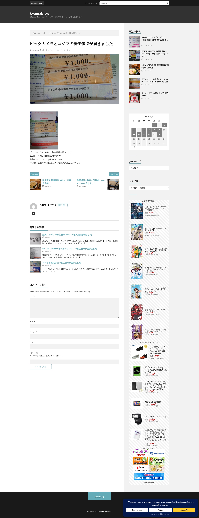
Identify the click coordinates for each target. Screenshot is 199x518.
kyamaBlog (39, 13)
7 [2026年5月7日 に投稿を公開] (149, 130)
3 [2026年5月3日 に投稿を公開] (164, 125)
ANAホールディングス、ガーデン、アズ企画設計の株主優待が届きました (115, 3)
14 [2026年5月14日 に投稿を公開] (149, 134)
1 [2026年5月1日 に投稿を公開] (154, 125)
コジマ (50, 50)
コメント (33, 296)
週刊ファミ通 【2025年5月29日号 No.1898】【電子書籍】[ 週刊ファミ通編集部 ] (156, 249)
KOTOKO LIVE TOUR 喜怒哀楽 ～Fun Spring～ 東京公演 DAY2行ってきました (155, 53)
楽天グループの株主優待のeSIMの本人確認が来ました (67, 234)
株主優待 (67, 50)
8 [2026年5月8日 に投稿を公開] (154, 130)
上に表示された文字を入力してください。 (46, 355)
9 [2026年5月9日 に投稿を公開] (159, 130)
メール (33, 332)
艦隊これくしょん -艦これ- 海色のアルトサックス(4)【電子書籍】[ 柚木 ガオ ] (155, 289)
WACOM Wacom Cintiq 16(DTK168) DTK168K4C (153, 401)
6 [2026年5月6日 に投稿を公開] (144, 130)
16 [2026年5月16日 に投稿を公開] (159, 134)
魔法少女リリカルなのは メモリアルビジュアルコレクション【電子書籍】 (156, 269)
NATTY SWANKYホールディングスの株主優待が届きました (69, 248)
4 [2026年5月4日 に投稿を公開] (133, 130)
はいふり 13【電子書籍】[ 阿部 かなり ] (155, 229)
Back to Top (99, 497)
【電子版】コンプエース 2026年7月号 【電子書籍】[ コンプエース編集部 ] (156, 208)
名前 (32, 321)
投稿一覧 (61, 205)
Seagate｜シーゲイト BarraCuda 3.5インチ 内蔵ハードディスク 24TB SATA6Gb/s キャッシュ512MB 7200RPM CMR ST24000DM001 (156, 369)
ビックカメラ (58, 50)
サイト (32, 342)
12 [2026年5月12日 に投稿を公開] (139, 134)
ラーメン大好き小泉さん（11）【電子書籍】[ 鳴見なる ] (156, 330)
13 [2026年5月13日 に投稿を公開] (144, 134)
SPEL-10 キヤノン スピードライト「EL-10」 (155, 417)
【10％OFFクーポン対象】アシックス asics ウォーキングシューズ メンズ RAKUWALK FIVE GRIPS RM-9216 (158, 350)
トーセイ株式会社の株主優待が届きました (61, 262)
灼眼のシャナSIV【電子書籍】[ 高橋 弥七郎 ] (155, 310)
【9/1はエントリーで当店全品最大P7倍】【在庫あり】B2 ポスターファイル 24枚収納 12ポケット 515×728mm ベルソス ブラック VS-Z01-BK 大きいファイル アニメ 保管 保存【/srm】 (156, 385)
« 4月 (133, 147)
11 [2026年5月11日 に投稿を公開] (134, 134)
